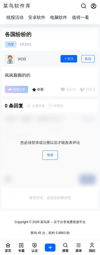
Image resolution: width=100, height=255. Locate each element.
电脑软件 (58, 17)
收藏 (37, 89)
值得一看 (80, 17)
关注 (69, 59)
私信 (88, 59)
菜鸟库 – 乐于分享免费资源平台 (62, 222)
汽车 (10, 44)
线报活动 (14, 17)
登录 (50, 155)
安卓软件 (36, 17)
